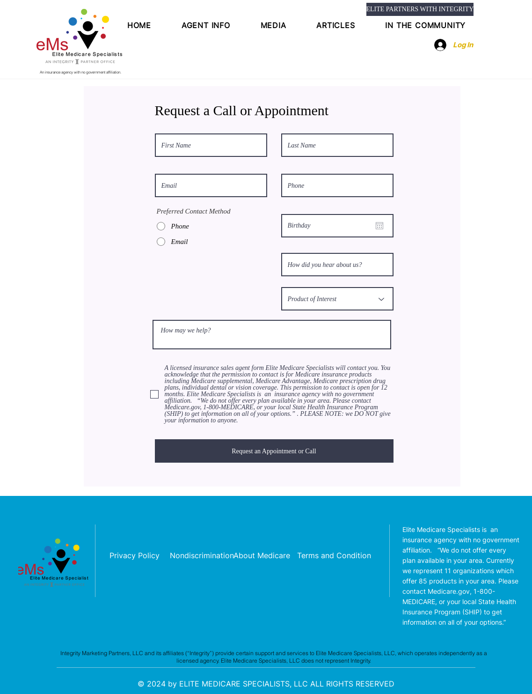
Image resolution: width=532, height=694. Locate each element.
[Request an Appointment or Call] (274, 451)
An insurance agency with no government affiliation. (80, 72)
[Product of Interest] (337, 298)
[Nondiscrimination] (202, 555)
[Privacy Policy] (134, 555)
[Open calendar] (379, 225)
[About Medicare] (261, 555)
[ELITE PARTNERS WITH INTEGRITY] (420, 9)
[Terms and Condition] (334, 555)
